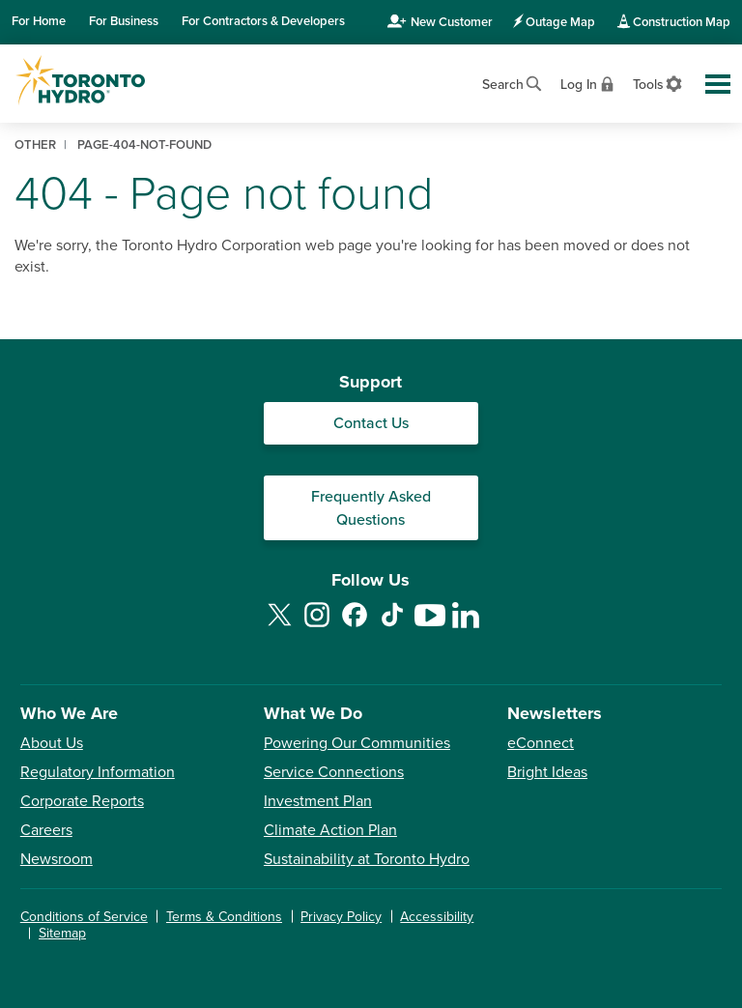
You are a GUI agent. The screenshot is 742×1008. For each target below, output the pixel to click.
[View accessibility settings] (658, 82)
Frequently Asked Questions (371, 508)
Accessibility (436, 916)
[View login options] (589, 82)
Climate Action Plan (330, 830)
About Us (51, 743)
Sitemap (62, 933)
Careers (46, 830)
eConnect (540, 743)
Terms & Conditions (224, 916)
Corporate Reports (82, 801)
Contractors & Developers (263, 21)
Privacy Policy (341, 916)
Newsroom (56, 859)
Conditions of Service (84, 916)
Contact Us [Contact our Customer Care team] (371, 423)
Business (123, 21)
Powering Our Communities (357, 743)
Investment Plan (318, 801)
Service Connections (334, 772)
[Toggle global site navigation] (717, 84)
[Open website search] (513, 82)
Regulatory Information (97, 772)
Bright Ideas (547, 772)
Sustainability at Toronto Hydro (367, 859)
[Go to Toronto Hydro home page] (80, 80)
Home (39, 21)
